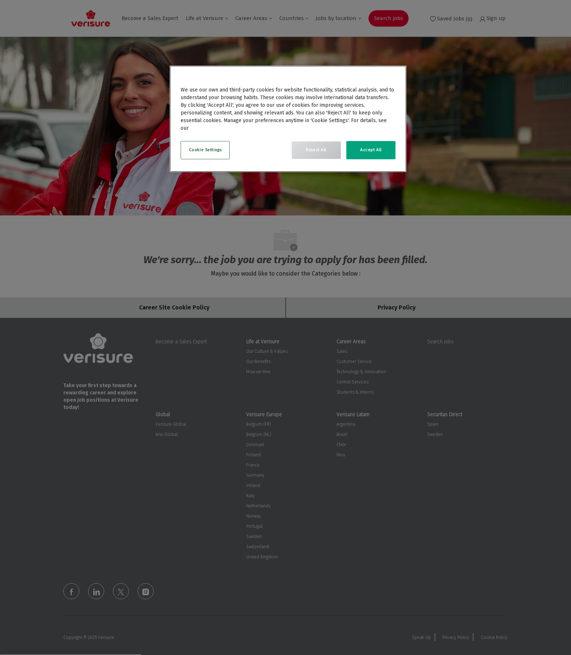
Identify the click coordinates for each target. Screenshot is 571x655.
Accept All (371, 149)
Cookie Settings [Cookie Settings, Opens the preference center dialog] (205, 149)
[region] (288, 119)
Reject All (316, 149)
